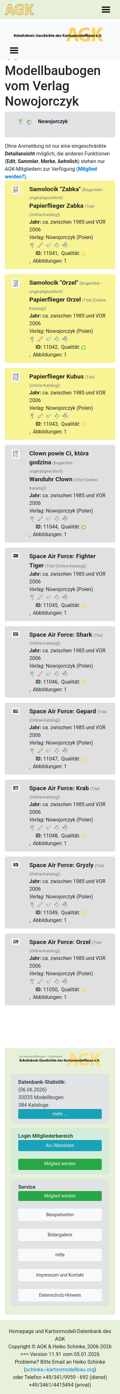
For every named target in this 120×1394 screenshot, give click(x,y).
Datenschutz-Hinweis (60, 1295)
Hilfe (60, 1254)
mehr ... (60, 1113)
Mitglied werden (60, 1163)
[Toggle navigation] (106, 9)
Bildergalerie (60, 1234)
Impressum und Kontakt (60, 1275)
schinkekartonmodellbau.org (60, 1370)
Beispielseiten (60, 1214)
